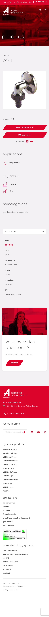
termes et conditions (11, 583)
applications (10, 498)
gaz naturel (8, 522)
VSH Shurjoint (9, 476)
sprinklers (7, 510)
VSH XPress (8, 487)
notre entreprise (10, 562)
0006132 (9, 245)
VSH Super (8, 483)
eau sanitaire (9, 525)
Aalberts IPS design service (15, 554)
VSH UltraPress (10, 464)
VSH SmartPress (10, 461)
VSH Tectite (8, 468)
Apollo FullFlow (10, 453)
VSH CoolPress (10, 457)
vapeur (6, 507)
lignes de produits (13, 444)
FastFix (6, 491)
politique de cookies (11, 590)
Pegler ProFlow (10, 449)
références (8, 566)
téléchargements (10, 550)
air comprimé (9, 503)
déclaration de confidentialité (14, 586)
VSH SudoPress (10, 472)
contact (6, 573)
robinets (7, 55)
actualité (7, 569)
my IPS (6, 558)
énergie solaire (10, 514)
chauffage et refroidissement (16, 518)
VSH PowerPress (10, 480)
